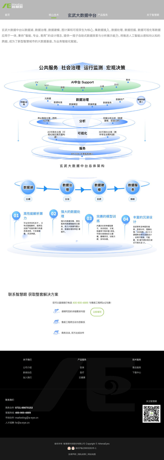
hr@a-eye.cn (22, 422)
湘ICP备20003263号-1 (82, 448)
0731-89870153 (24, 407)
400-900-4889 (80, 302)
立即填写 (97, 312)
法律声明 (72, 454)
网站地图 (92, 454)
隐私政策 (82, 454)
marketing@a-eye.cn (26, 417)
